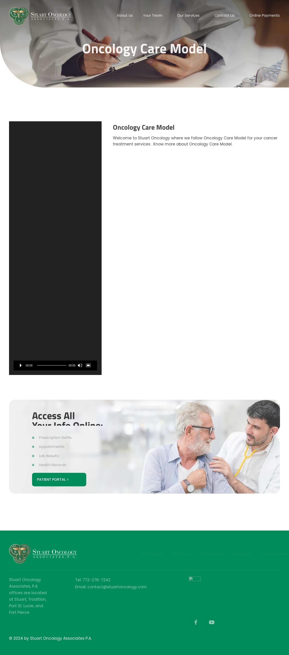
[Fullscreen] (89, 365)
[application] (55, 248)
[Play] (21, 365)
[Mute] (80, 365)
